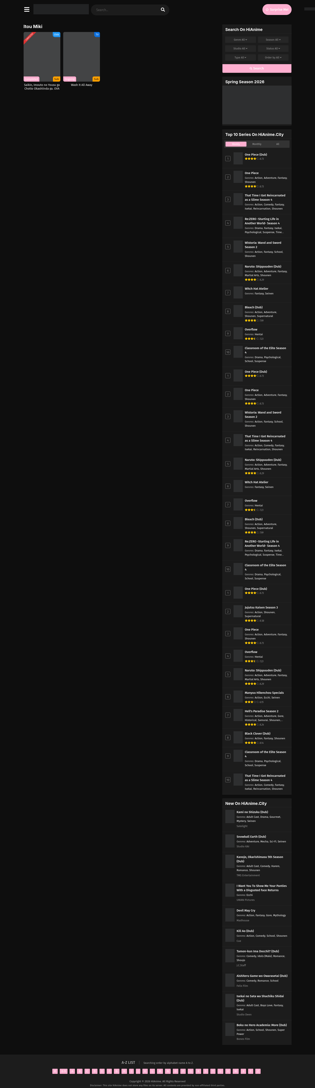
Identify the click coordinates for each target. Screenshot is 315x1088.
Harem (275, 866)
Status (273, 48)
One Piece (252, 173)
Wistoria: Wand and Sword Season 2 (263, 245)
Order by (273, 57)
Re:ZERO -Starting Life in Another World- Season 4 (262, 221)
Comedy (269, 204)
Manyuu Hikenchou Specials (264, 693)
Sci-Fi (273, 841)
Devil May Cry (246, 910)
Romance (242, 870)
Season (273, 40)
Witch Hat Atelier (256, 289)
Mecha (264, 841)
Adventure (270, 177)
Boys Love (266, 1005)
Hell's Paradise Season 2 (261, 711)
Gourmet (275, 816)
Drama (259, 228)
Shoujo (241, 960)
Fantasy (282, 177)
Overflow (251, 329)
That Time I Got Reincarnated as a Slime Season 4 (265, 198)
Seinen (269, 293)
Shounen (250, 181)
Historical (251, 720)
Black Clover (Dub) (257, 733)
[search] (163, 10)
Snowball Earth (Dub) (251, 837)
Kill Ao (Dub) (245, 931)
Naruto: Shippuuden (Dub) (263, 266)
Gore (280, 716)
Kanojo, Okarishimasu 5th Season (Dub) (260, 859)
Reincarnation (261, 208)
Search (257, 68)
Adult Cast (252, 816)
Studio (240, 48)
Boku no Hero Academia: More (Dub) (262, 1025)
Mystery (241, 821)
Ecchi (267, 697)
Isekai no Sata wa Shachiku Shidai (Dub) (260, 998)
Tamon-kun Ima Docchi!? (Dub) (258, 951)
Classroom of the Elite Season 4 (265, 350)
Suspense (268, 232)
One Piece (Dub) (256, 154)
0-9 (64, 1071)
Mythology (279, 915)
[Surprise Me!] (277, 9)
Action (258, 177)
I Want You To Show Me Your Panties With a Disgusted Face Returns (262, 888)
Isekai (248, 208)
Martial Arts (252, 275)
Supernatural (265, 316)
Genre (240, 40)
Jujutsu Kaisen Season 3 (261, 607)
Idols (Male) (265, 956)
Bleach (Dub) (254, 307)
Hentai (259, 334)
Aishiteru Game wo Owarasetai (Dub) (262, 976)
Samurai (263, 720)
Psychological (253, 232)
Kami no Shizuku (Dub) (252, 812)
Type (240, 57)
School (278, 251)
